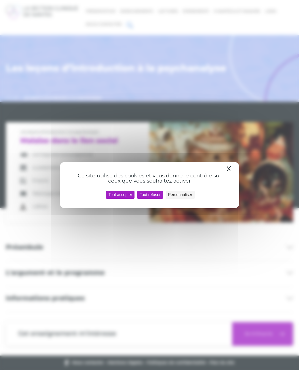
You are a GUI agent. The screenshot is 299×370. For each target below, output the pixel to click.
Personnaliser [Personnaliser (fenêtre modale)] (180, 195)
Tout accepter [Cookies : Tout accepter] (120, 195)
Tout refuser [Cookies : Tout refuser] (150, 195)
